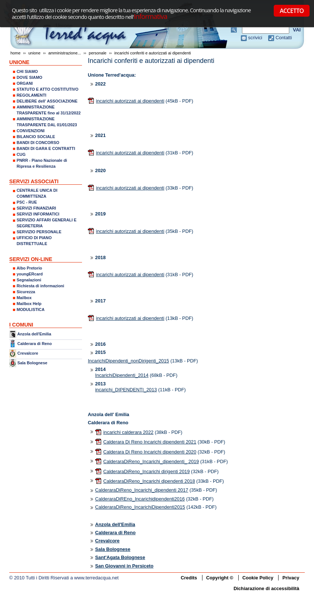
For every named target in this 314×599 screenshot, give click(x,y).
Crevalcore (27, 353)
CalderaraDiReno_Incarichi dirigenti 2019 (146, 471)
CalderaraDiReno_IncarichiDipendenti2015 (140, 507)
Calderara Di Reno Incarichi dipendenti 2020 (150, 452)
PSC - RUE (27, 202)
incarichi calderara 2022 (128, 432)
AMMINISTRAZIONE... (64, 53)
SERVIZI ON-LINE (30, 259)
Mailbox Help (29, 303)
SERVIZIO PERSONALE (39, 232)
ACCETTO (292, 11)
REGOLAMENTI (31, 95)
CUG (21, 154)
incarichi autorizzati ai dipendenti (130, 101)
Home (15, 53)
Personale (97, 53)
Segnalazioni (29, 280)
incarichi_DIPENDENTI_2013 (126, 389)
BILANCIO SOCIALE (36, 136)
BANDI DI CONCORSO (38, 142)
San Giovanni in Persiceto (124, 566)
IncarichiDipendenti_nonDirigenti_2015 (128, 361)
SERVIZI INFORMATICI (38, 214)
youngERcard (30, 274)
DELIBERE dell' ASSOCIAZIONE (47, 101)
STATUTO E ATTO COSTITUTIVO (47, 89)
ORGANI (25, 83)
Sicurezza (26, 292)
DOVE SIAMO (29, 77)
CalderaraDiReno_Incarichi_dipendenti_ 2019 (151, 461)
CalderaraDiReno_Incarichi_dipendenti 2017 (141, 490)
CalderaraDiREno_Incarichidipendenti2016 (140, 499)
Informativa (150, 16)
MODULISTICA (31, 309)
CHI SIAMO (27, 71)
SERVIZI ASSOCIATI (34, 181)
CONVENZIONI (31, 130)
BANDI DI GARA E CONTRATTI (46, 148)
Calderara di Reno (34, 343)
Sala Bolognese (32, 363)
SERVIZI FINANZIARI (36, 208)
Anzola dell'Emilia (34, 334)
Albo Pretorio (29, 268)
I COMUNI (21, 325)
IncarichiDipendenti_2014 (122, 375)
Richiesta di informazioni (40, 286)
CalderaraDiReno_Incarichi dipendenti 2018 (149, 481)
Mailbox (24, 297)
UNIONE (34, 53)
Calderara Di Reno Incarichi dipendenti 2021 (150, 442)
